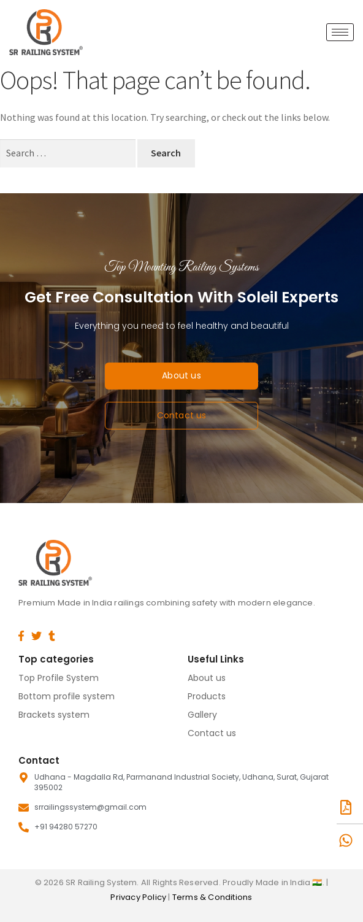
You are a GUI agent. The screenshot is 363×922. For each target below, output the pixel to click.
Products (207, 696)
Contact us (212, 733)
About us (207, 678)
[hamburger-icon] (340, 32)
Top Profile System (58, 678)
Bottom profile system (66, 696)
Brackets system (54, 715)
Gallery (202, 715)
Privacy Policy (139, 897)
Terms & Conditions (212, 897)
